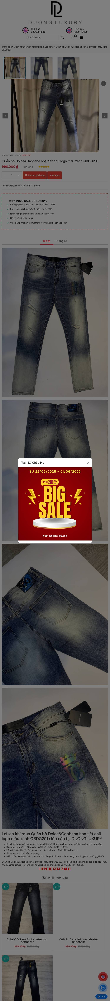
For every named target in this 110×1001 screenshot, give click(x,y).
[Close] (88, 462)
